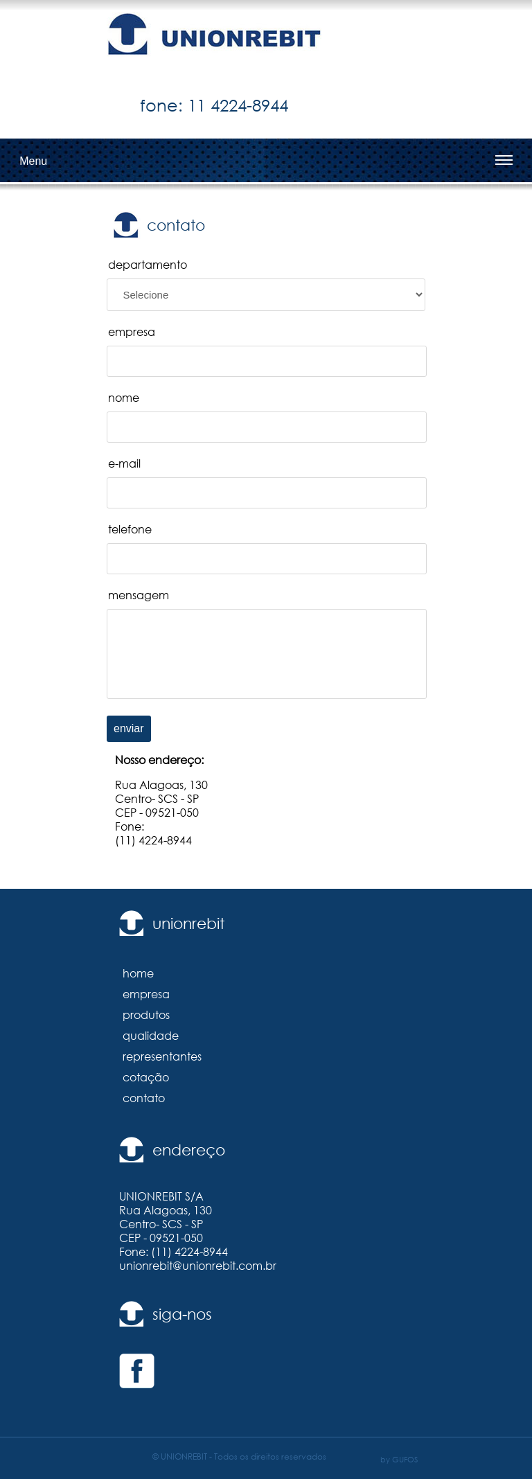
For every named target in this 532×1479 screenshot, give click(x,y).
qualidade (151, 1036)
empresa (131, 332)
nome (123, 398)
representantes (162, 1056)
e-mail (124, 463)
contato (144, 1098)
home (138, 973)
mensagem (138, 595)
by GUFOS (399, 1459)
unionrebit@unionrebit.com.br (197, 1266)
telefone (130, 529)
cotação (146, 1077)
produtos (146, 1015)
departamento (147, 265)
